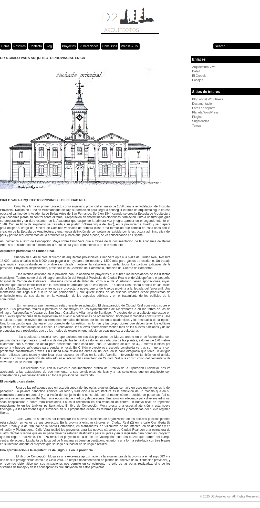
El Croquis (199, 76)
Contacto (35, 46)
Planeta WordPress (205, 112)
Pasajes (197, 80)
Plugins (197, 117)
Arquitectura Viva (203, 67)
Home (5, 46)
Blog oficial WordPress (207, 99)
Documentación (202, 104)
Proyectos (69, 46)
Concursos (109, 46)
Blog (49, 46)
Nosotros (19, 46)
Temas (196, 125)
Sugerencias (200, 121)
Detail (196, 71)
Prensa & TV (129, 46)
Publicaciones (88, 46)
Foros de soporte (203, 108)
